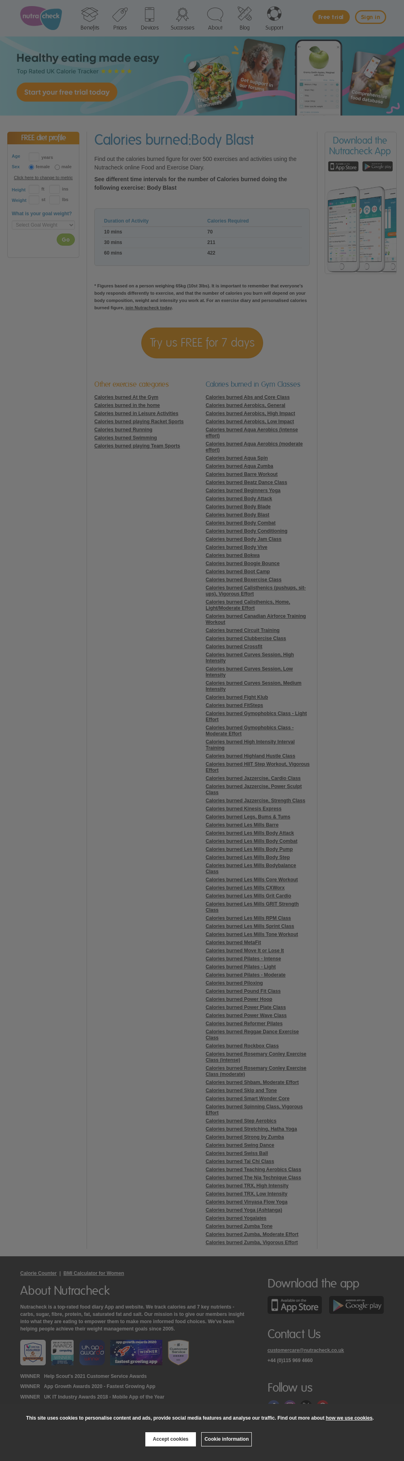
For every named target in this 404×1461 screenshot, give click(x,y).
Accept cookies (170, 1439)
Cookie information (226, 1439)
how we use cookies (349, 1418)
